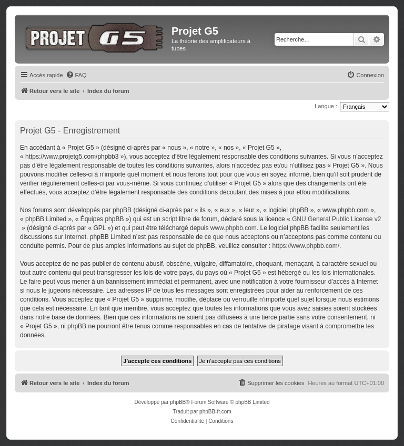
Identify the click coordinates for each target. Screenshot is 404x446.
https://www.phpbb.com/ (305, 246)
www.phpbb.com (233, 228)
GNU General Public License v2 (336, 219)
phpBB (178, 402)
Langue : (326, 106)
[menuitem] (76, 75)
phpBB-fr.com (215, 411)
